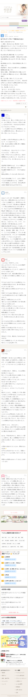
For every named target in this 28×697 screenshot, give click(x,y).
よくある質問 (19, 684)
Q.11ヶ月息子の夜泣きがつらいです (11, 602)
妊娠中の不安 (22, 100)
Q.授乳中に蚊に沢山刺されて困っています (12, 607)
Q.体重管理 (7, 557)
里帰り (16, 540)
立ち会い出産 (21, 540)
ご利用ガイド (19, 681)
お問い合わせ (19, 689)
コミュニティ (5, 681)
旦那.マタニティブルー (6, 100)
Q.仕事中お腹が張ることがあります (12, 580)
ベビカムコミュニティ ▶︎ (14, 632)
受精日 (21, 546)
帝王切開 (7, 540)
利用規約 (18, 686)
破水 (19, 537)
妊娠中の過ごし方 (5, 546)
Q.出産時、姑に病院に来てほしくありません (14, 569)
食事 (13, 537)
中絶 (18, 546)
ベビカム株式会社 (20, 675)
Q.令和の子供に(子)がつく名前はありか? (12, 597)
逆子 (3, 540)
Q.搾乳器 (6, 575)
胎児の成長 (9, 543)
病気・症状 (4, 537)
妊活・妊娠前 (4, 24)
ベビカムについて (20, 672)
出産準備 (4, 543)
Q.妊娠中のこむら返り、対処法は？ (12, 563)
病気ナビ (4, 675)
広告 (17, 692)
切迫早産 (15, 100)
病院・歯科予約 (5, 678)
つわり (9, 537)
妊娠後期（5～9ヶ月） (21, 103)
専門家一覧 (24, 20)
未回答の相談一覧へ (14, 612)
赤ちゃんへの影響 (16, 543)
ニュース (4, 684)
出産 (16, 537)
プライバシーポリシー (21, 678)
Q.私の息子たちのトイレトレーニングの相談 (13, 592)
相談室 (3, 672)
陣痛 (22, 537)
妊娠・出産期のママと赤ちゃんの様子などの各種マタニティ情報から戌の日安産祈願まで (13, 622)
